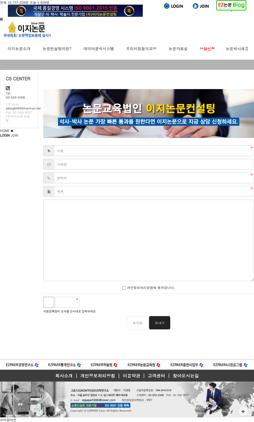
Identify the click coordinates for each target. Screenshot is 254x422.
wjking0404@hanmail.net (23, 108)
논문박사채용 (237, 52)
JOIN (14, 135)
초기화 (137, 322)
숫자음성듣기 (85, 302)
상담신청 (207, 52)
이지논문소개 (19, 52)
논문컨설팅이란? (56, 52)
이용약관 (131, 376)
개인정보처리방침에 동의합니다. (148, 287)
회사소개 (64, 376)
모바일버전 (8, 419)
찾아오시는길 (186, 376)
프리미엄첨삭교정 (141, 52)
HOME (5, 130)
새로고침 (97, 302)
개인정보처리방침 (97, 376)
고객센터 (156, 376)
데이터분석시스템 (98, 52)
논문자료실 (178, 52)
